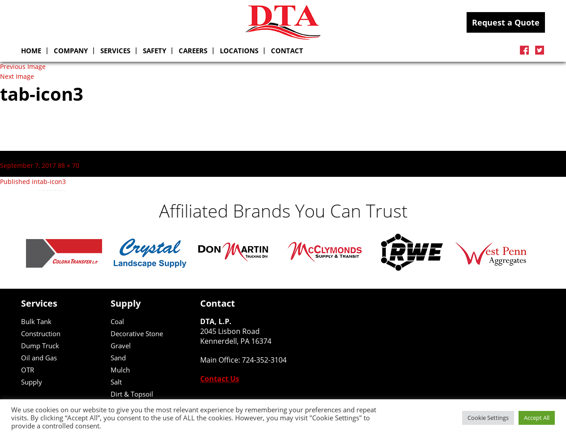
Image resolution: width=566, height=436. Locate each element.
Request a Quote (506, 22)
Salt (116, 381)
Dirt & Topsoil (132, 393)
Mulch (120, 369)
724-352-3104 (264, 360)
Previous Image (23, 67)
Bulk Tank (36, 321)
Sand (118, 357)
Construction (40, 333)
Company (71, 50)
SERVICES (115, 50)
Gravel (121, 345)
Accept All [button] (536, 418)
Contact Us (219, 379)
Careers (193, 50)
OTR (27, 369)
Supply (31, 381)
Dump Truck (40, 345)
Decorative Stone (137, 333)
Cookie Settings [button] (488, 418)
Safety (154, 50)
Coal (117, 321)
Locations (239, 50)
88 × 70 (68, 166)
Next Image (17, 77)
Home (31, 50)
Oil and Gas (39, 357)
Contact (287, 50)
